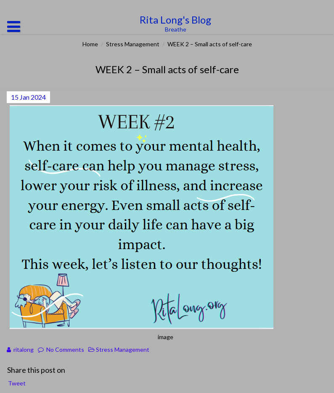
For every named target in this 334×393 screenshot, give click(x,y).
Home (90, 44)
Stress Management (132, 44)
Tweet (17, 383)
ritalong (23, 349)
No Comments (65, 349)
